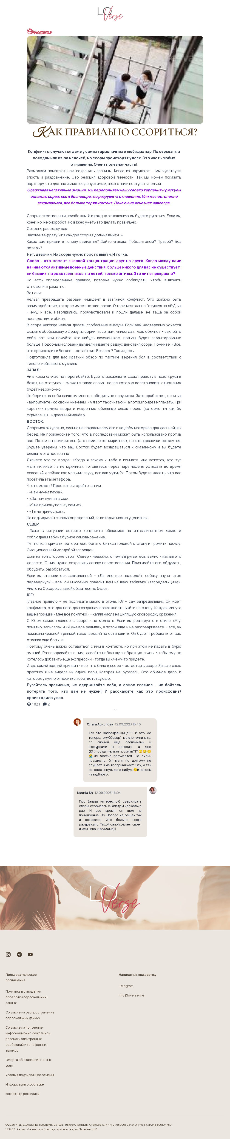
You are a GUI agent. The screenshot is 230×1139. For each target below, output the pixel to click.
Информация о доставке (25, 1084)
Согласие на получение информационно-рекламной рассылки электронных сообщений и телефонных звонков (28, 1038)
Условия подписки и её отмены (30, 1075)
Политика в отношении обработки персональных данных (26, 997)
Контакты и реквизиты (23, 1093)
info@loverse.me (131, 995)
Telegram (126, 986)
